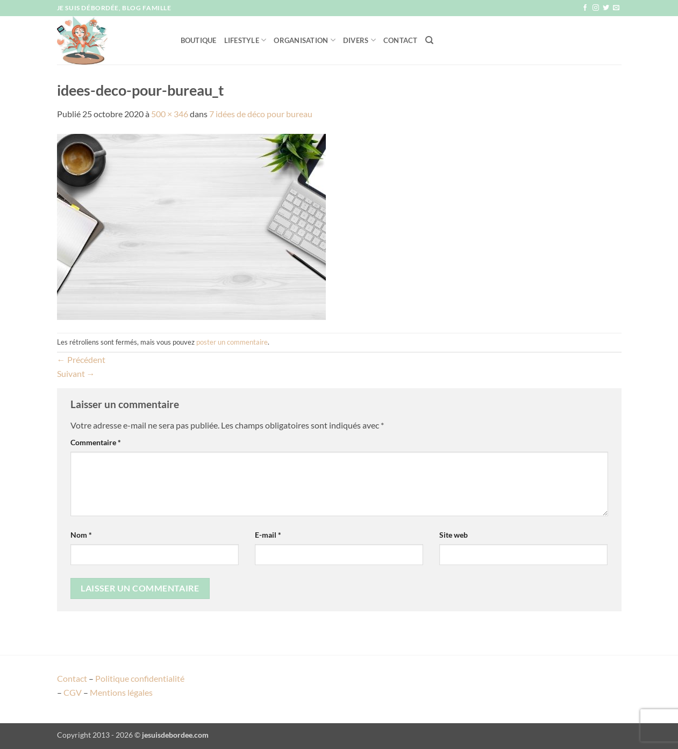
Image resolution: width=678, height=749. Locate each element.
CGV (72, 692)
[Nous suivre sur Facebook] (585, 8)
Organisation (305, 40)
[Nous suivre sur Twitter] (606, 8)
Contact (400, 40)
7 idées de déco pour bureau (260, 114)
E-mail (268, 534)
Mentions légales (121, 692)
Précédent (81, 359)
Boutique (199, 40)
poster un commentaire (232, 342)
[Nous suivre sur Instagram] (596, 8)
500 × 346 (169, 114)
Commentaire (95, 442)
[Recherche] (429, 40)
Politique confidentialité (139, 678)
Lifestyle (245, 40)
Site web (453, 534)
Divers (359, 40)
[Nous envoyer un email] (616, 8)
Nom (81, 534)
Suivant (76, 373)
